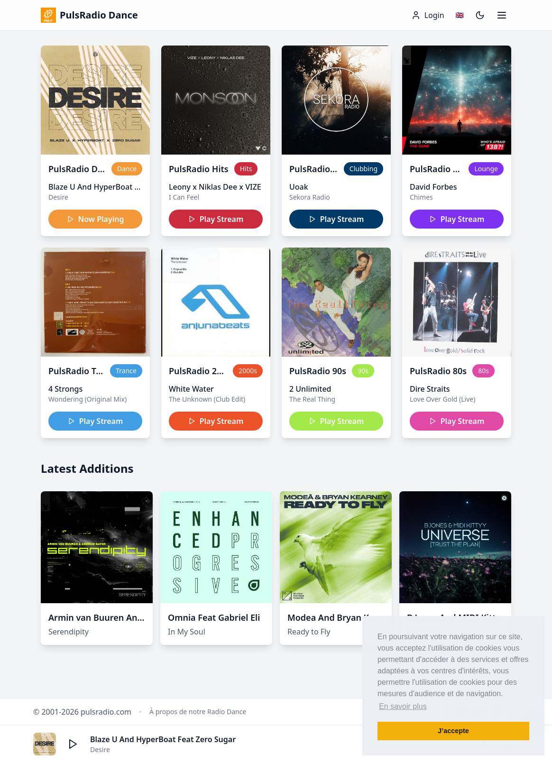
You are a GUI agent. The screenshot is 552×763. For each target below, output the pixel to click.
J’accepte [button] (453, 731)
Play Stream (216, 219)
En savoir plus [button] (403, 706)
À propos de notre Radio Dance (197, 711)
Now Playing (95, 219)
